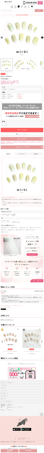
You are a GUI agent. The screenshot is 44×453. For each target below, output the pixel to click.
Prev (2, 341)
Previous (2, 37)
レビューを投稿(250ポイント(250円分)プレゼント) (12, 305)
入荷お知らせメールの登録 (22, 147)
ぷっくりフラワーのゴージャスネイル (10, 351)
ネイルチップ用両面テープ (6, 215)
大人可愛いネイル (21, 229)
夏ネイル (12, 229)
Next (42, 37)
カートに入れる (23, 129)
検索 (39, 10)
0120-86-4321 (31, 3)
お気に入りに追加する (22, 134)
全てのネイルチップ (8, 71)
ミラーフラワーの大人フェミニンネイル (31, 351)
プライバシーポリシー (21, 441)
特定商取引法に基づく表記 (30, 441)
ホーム (2, 71)
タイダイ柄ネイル (31, 229)
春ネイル (4, 229)
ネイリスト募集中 (13, 441)
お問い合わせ (7, 441)
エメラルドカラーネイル (36, 227)
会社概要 (2, 441)
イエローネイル (25, 227)
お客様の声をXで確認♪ (6, 307)
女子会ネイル (15, 227)
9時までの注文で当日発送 (22, 15)
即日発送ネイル (6, 227)
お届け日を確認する (22, 138)
